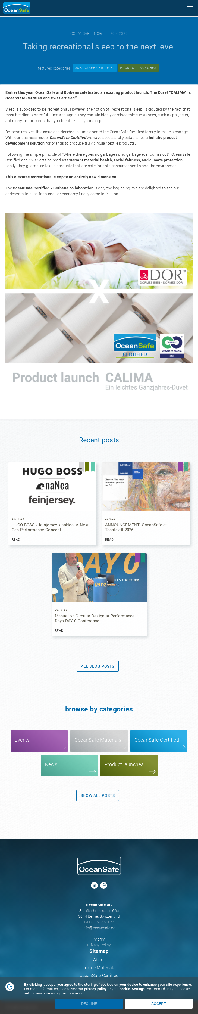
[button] (190, 9)
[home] (15, 8)
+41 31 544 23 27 (99, 922)
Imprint (99, 939)
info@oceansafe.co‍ (99, 928)
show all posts (98, 795)
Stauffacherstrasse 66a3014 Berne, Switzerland (99, 914)
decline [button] (89, 1003)
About (99, 959)
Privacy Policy (99, 945)
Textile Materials (99, 967)
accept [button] (158, 1003)
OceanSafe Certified (99, 975)
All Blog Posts (97, 666)
